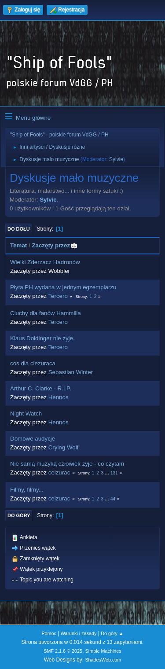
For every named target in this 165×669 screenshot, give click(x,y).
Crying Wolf (63, 447)
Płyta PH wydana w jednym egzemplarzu (63, 287)
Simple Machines (103, 651)
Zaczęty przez (55, 245)
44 (112, 498)
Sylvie (116, 159)
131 (114, 473)
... (107, 473)
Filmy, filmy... (27, 489)
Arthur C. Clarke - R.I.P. (40, 388)
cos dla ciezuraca (32, 363)
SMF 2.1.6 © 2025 (63, 651)
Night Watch (26, 413)
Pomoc (48, 633)
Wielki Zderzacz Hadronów (45, 262)
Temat (18, 245)
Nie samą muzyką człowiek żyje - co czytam (67, 463)
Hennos (58, 397)
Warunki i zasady (79, 633)
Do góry (18, 515)
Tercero (57, 296)
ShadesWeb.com (103, 659)
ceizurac (59, 472)
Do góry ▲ (112, 633)
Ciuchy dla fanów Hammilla (45, 313)
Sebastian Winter (70, 372)
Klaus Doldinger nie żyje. (42, 338)
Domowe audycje (32, 438)
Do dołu (18, 229)
